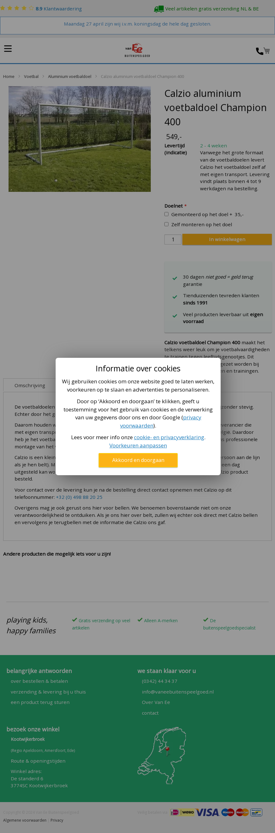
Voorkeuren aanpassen (138, 445)
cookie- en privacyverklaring (169, 437)
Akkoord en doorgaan (138, 460)
